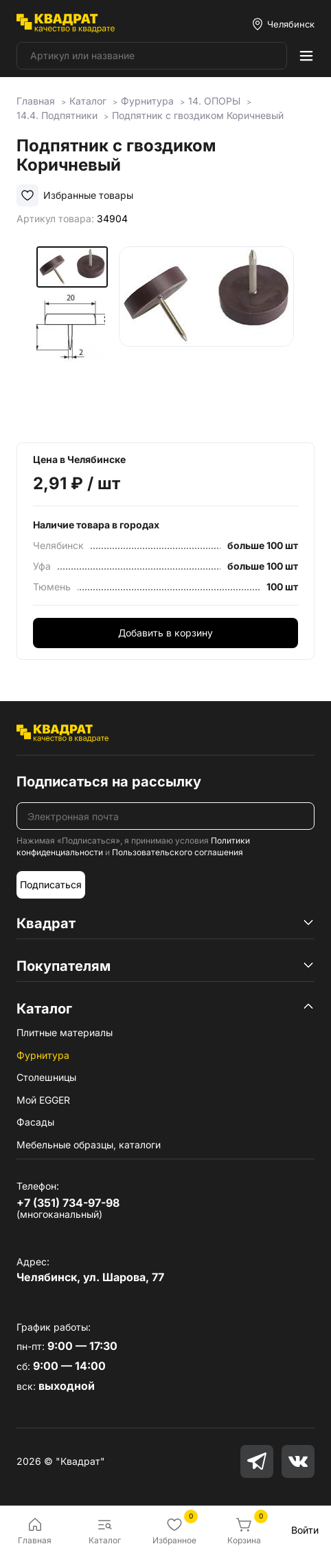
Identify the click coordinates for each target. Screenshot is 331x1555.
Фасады (35, 1122)
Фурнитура (42, 1055)
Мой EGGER (43, 1100)
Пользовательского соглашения (177, 852)
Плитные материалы (64, 1032)
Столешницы (46, 1077)
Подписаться (51, 884)
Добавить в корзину (165, 633)
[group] (206, 334)
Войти (305, 1530)
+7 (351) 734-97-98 (67, 1203)
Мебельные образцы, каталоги (88, 1144)
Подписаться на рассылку (108, 781)
